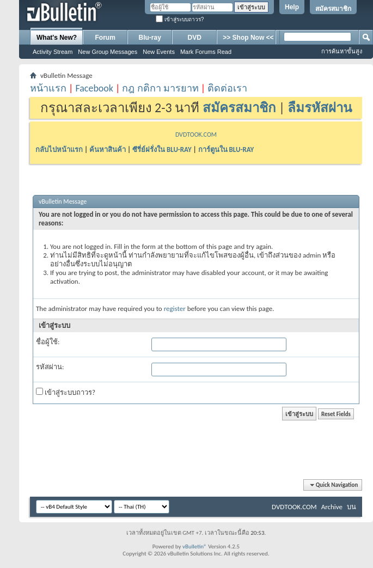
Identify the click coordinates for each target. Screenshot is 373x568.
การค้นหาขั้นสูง (341, 51)
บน (351, 507)
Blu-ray (150, 37)
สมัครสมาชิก (333, 9)
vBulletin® (194, 546)
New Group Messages (107, 51)
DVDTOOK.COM (196, 134)
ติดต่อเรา (227, 88)
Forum (105, 37)
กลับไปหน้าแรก (59, 149)
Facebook (94, 88)
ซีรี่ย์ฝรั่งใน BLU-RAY (162, 149)
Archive (332, 507)
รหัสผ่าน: (50, 367)
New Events (159, 51)
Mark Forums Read (205, 51)
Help (292, 7)
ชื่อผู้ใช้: (47, 342)
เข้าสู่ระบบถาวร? (180, 19)
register (175, 308)
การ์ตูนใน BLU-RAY (226, 149)
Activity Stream (52, 51)
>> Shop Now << (248, 37)
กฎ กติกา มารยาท (160, 88)
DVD (194, 37)
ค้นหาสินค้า (107, 149)
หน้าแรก (48, 88)
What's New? (56, 37)
